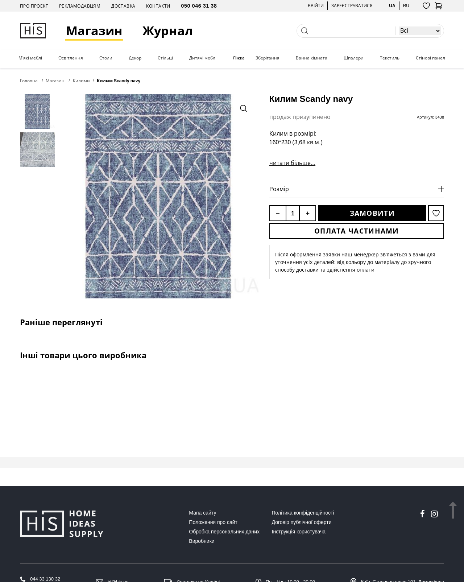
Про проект (34, 6)
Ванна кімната (311, 58)
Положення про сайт (213, 522)
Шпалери (354, 58)
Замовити (372, 213)
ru (406, 6)
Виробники (201, 541)
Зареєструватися (352, 6)
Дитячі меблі (202, 58)
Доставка (123, 6)
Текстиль (389, 58)
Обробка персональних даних (224, 531)
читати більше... (292, 163)
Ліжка (239, 58)
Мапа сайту (202, 513)
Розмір (279, 189)
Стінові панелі (431, 58)
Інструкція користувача (299, 531)
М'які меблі (30, 58)
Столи (105, 58)
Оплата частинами (356, 231)
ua (392, 6)
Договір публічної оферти (302, 522)
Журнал (167, 30)
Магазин (94, 30)
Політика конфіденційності (303, 513)
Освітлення (70, 58)
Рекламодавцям (79, 6)
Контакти (158, 6)
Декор (135, 58)
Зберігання (267, 58)
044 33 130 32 (45, 579)
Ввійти (316, 6)
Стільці (165, 58)
